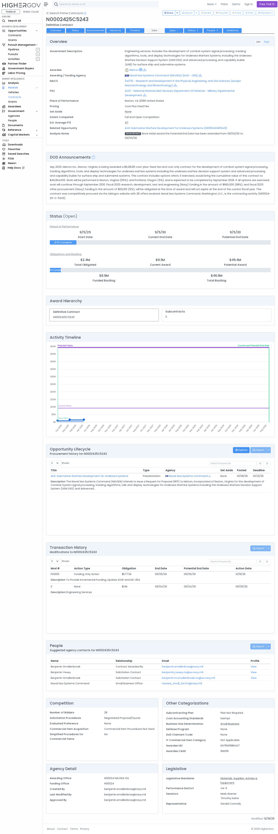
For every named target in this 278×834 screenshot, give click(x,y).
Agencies (14, 116)
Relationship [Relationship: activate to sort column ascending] (124, 661)
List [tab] (258, 42)
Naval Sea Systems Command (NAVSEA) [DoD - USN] (164, 75)
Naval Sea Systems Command (188, 476)
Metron (134, 70)
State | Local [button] (30, 11)
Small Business (230, 724)
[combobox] (105, 4)
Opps (174, 30)
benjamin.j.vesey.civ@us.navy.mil (182, 672)
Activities (14, 59)
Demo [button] (236, 4)
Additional (232, 30)
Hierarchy (115, 30)
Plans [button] (224, 4)
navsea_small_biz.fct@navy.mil (182, 683)
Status (75, 30)
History (193, 30)
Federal (11, 11)
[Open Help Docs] (85, 13)
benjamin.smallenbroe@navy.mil (182, 666)
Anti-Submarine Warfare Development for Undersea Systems (89, 476)
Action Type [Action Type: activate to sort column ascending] (82, 568)
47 (126, 122)
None (128, 111)
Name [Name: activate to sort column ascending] (54, 661)
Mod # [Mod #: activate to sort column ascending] (55, 568)
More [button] (211, 4)
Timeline (135, 30)
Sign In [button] (248, 4)
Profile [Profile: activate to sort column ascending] (255, 661)
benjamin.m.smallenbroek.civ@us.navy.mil (188, 678)
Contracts (14, 35)
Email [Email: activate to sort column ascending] (165, 661)
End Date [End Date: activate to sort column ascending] (161, 568)
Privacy (84, 829)
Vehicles (13, 92)
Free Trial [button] (267, 4)
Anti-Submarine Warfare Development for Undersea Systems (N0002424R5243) (176, 128)
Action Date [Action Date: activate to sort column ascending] (243, 568)
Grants (12, 40)
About (51, 829)
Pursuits (13, 54)
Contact (62, 829)
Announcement (95, 30)
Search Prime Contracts (64, 13)
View (254, 666)
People (12, 120)
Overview (55, 30)
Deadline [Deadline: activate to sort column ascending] (259, 470)
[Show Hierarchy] (144, 69)
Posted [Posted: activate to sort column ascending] (241, 470)
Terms (74, 829)
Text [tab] (266, 42)
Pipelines (13, 49)
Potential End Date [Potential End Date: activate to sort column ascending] (196, 568)
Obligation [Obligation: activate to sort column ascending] (129, 568)
